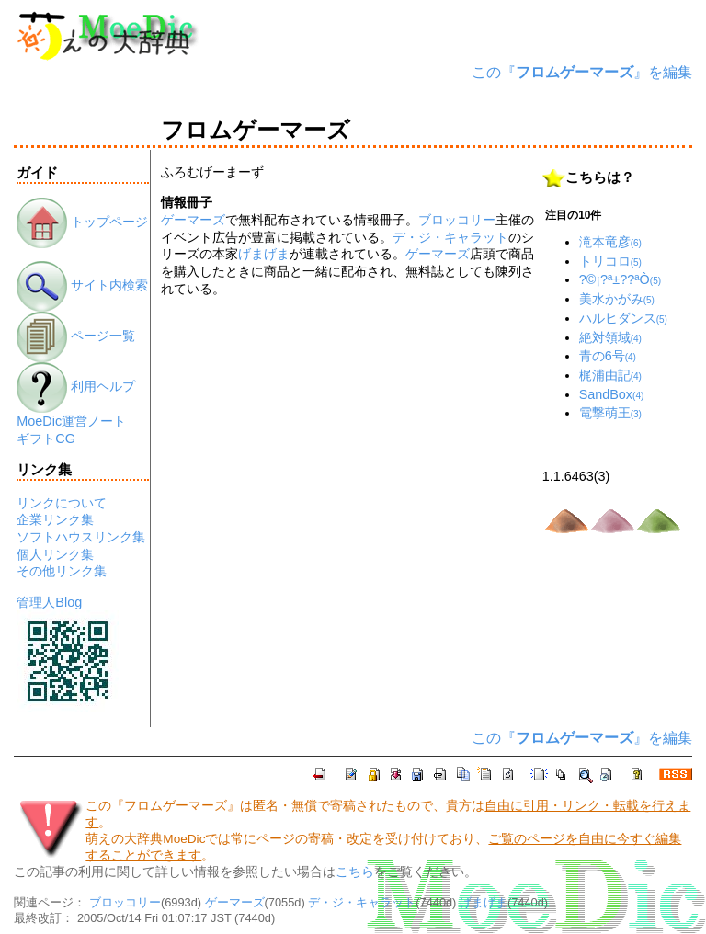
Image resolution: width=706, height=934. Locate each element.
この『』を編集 (582, 72)
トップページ (82, 221)
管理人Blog (49, 602)
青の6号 (607, 355)
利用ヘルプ (76, 386)
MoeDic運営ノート (71, 421)
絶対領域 (610, 337)
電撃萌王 (610, 412)
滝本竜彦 (610, 241)
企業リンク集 (55, 519)
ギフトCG (46, 438)
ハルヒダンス (623, 318)
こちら (355, 872)
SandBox (611, 394)
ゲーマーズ (193, 219)
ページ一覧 (76, 335)
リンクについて (62, 502)
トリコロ (610, 261)
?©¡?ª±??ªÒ (620, 279)
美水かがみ (617, 298)
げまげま (264, 253)
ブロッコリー (456, 219)
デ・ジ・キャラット (450, 237)
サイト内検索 (82, 285)
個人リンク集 (55, 554)
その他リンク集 (62, 571)
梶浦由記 (610, 375)
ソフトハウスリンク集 (81, 537)
